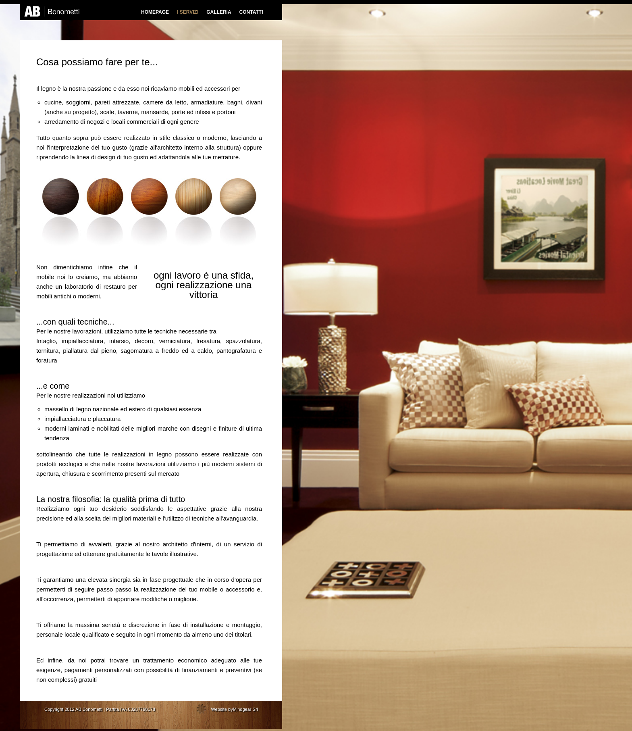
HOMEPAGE (155, 12)
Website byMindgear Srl (234, 709)
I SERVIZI (187, 12)
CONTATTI (251, 12)
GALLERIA (218, 12)
